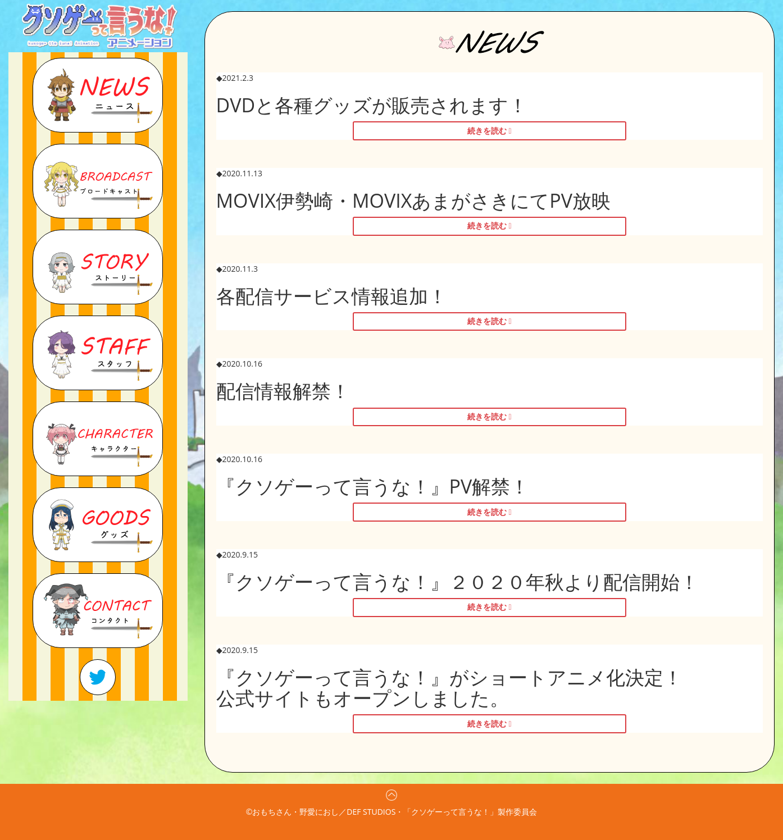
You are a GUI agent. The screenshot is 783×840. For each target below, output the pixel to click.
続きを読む (487, 130)
